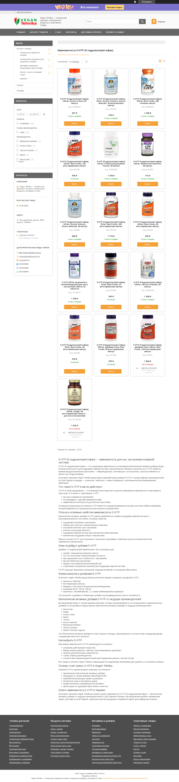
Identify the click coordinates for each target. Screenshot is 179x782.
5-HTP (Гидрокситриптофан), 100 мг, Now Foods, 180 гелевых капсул (147, 101)
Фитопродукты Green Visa (103, 759)
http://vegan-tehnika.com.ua (30, 253)
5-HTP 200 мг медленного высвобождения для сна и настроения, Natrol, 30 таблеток (74, 285)
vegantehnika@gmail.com (29, 256)
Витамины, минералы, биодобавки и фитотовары (31, 67)
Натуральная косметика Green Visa (107, 763)
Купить (74, 123)
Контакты (71, 32)
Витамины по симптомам (102, 752)
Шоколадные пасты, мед (61, 746)
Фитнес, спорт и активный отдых (31, 73)
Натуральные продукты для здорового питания (32, 60)
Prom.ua (101, 773)
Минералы (96, 732)
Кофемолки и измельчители (20, 756)
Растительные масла (59, 726)
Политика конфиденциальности (136, 778)
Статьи (20, 85)
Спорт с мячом (139, 746)
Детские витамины (99, 749)
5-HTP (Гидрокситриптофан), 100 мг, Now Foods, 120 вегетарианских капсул (74, 163)
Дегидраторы (15, 732)
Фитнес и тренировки (142, 726)
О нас (58, 32)
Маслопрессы (15, 742)
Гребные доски (139, 752)
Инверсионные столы (142, 736)
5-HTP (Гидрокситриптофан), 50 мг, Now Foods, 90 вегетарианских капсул (74, 347)
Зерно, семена (57, 729)
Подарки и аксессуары (60, 756)
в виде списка (164, 62)
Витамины (96, 726)
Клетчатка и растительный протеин (65, 742)
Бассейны (137, 756)
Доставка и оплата (91, 32)
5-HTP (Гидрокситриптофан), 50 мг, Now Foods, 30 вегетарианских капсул (111, 284)
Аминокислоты (98, 742)
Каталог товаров (39, 32)
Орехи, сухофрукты (59, 732)
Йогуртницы (14, 746)
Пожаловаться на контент (112, 778)
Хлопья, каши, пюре (59, 739)
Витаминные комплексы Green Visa (106, 756)
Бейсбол (23, 79)
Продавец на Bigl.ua (89, 776)
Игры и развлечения (141, 759)
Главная (20, 32)
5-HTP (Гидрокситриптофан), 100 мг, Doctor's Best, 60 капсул (74, 101)
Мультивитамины (99, 729)
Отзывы (20, 91)
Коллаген (96, 739)
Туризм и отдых (140, 742)
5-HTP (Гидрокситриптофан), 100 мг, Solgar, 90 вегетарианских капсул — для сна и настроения (74, 412)
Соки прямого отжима (60, 752)
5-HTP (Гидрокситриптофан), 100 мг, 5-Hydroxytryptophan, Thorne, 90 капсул (111, 163)
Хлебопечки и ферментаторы (21, 739)
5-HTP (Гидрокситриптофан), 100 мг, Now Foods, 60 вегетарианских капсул (147, 224)
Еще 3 (21, 162)
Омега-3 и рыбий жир (101, 736)
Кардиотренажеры (141, 729)
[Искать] (142, 21)
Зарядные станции (141, 763)
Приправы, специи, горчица (62, 749)
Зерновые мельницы (17, 736)
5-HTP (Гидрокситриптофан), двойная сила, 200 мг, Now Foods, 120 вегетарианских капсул (147, 348)
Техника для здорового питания (30, 54)
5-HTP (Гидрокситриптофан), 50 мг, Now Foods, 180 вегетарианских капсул (111, 224)
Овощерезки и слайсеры (19, 763)
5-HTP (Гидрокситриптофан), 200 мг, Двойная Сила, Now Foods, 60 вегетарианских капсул (111, 348)
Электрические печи (17, 749)
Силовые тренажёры (142, 732)
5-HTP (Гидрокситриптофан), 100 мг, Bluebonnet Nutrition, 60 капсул (147, 163)
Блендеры (13, 729)
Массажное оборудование (144, 739)
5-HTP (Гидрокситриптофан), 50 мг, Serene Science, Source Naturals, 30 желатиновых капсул (111, 102)
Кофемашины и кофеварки (20, 759)
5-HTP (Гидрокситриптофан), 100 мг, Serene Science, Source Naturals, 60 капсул (74, 224)
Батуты (136, 749)
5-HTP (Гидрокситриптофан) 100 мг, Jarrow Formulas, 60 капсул (148, 284)
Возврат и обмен (115, 32)
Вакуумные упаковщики (19, 752)
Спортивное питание (100, 746)
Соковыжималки (16, 726)
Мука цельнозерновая (60, 736)
